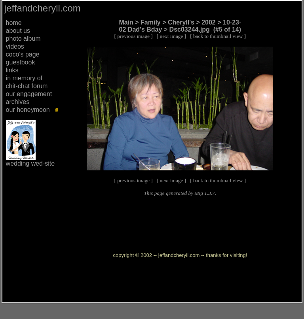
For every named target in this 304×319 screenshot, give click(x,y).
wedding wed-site (30, 163)
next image (171, 36)
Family (151, 22)
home (14, 22)
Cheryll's (181, 22)
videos (15, 46)
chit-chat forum (27, 86)
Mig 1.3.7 (204, 193)
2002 (208, 22)
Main (126, 22)
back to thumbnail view (218, 36)
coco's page (23, 54)
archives (18, 101)
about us (18, 30)
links (12, 70)
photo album (23, 38)
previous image (133, 36)
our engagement (29, 94)
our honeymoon (28, 109)
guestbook (20, 62)
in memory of (24, 78)
